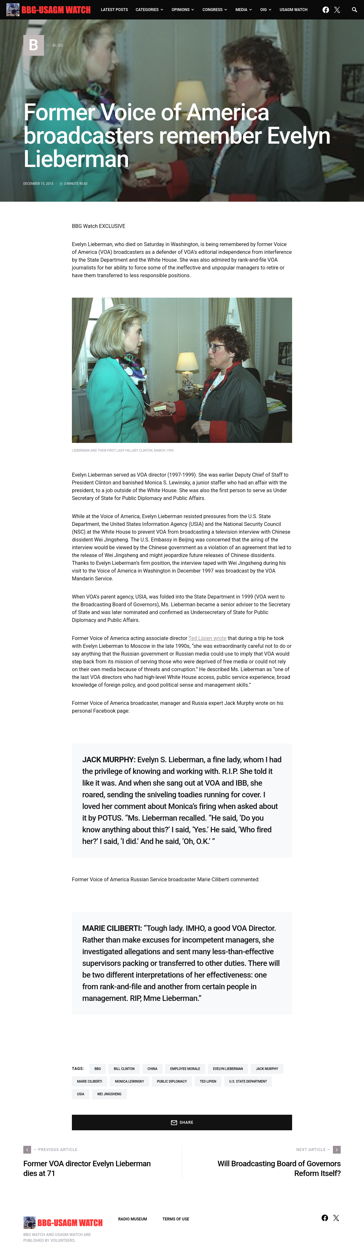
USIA (80, 1094)
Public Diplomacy (172, 1081)
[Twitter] (337, 9)
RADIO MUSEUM (132, 1219)
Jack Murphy (267, 1069)
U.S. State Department (248, 1081)
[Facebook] (326, 9)
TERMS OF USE (176, 1219)
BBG (98, 1069)
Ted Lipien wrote (207, 638)
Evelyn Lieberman (228, 1069)
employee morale (185, 1069)
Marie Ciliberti (89, 1081)
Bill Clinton (124, 1069)
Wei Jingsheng (109, 1094)
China (152, 1069)
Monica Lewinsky (129, 1081)
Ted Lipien (208, 1081)
